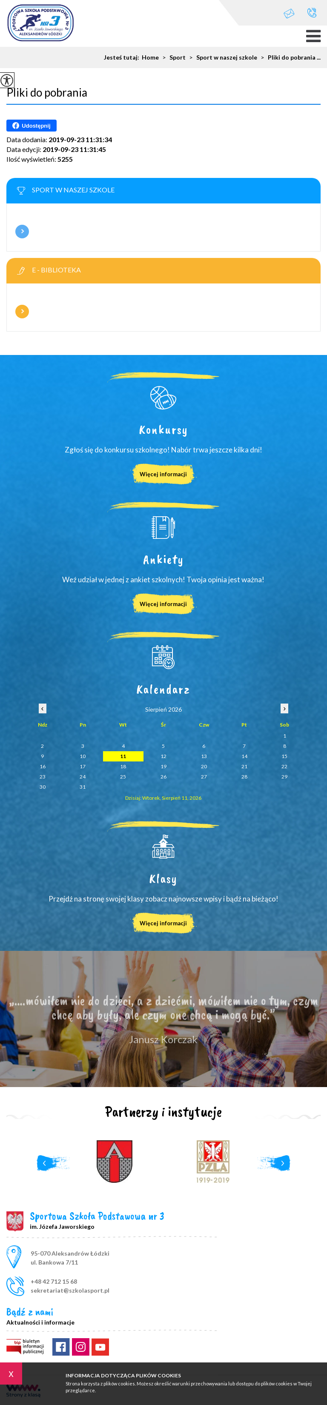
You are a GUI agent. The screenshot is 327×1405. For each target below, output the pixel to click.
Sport (172, 57)
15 (284, 756)
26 (163, 776)
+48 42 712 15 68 (311, 12)
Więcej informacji (22, 231)
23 (43, 776)
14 (244, 756)
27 (204, 776)
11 (123, 756)
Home (150, 57)
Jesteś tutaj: (123, 57)
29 (284, 776)
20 (204, 766)
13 (204, 756)
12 (163, 756)
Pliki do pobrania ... (289, 57)
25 (123, 776)
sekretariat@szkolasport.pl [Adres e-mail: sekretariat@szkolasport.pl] (70, 1290)
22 (284, 766)
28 (244, 776)
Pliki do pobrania (46, 92)
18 (123, 766)
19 (163, 766)
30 (43, 787)
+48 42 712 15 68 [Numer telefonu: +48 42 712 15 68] (54, 1281)
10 (83, 756)
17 (83, 766)
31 (83, 787)
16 (43, 766)
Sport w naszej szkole (221, 57)
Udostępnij (31, 125)
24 (83, 776)
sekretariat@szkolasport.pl (289, 13)
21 (244, 766)
